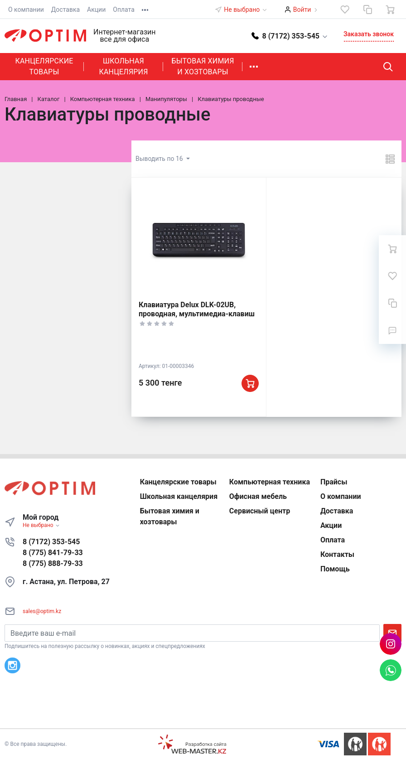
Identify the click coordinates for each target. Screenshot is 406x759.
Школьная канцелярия (123, 66)
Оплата (124, 9)
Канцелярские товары (44, 66)
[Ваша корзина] (390, 9)
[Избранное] (345, 9)
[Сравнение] (367, 9)
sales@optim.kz (42, 611)
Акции (96, 9)
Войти (302, 9)
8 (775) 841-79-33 (53, 552)
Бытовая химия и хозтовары (202, 66)
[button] (290, 35)
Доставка (65, 9)
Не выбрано (245, 9)
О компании (26, 9)
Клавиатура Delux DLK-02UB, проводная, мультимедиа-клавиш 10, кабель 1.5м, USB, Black (197, 313)
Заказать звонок (368, 34)
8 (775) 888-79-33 (53, 563)
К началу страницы (203, 715)
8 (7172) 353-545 (51, 541)
